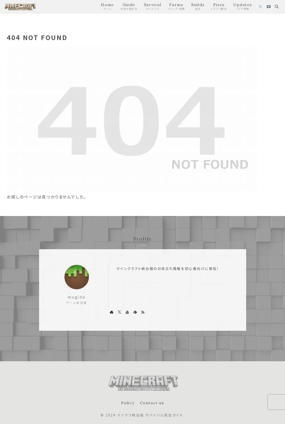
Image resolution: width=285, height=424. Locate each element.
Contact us (152, 402)
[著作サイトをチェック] (111, 312)
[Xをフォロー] (260, 7)
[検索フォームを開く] (277, 6)
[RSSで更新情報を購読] (143, 312)
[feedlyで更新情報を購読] (135, 312)
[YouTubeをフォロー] (269, 7)
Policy (127, 402)
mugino (76, 297)
